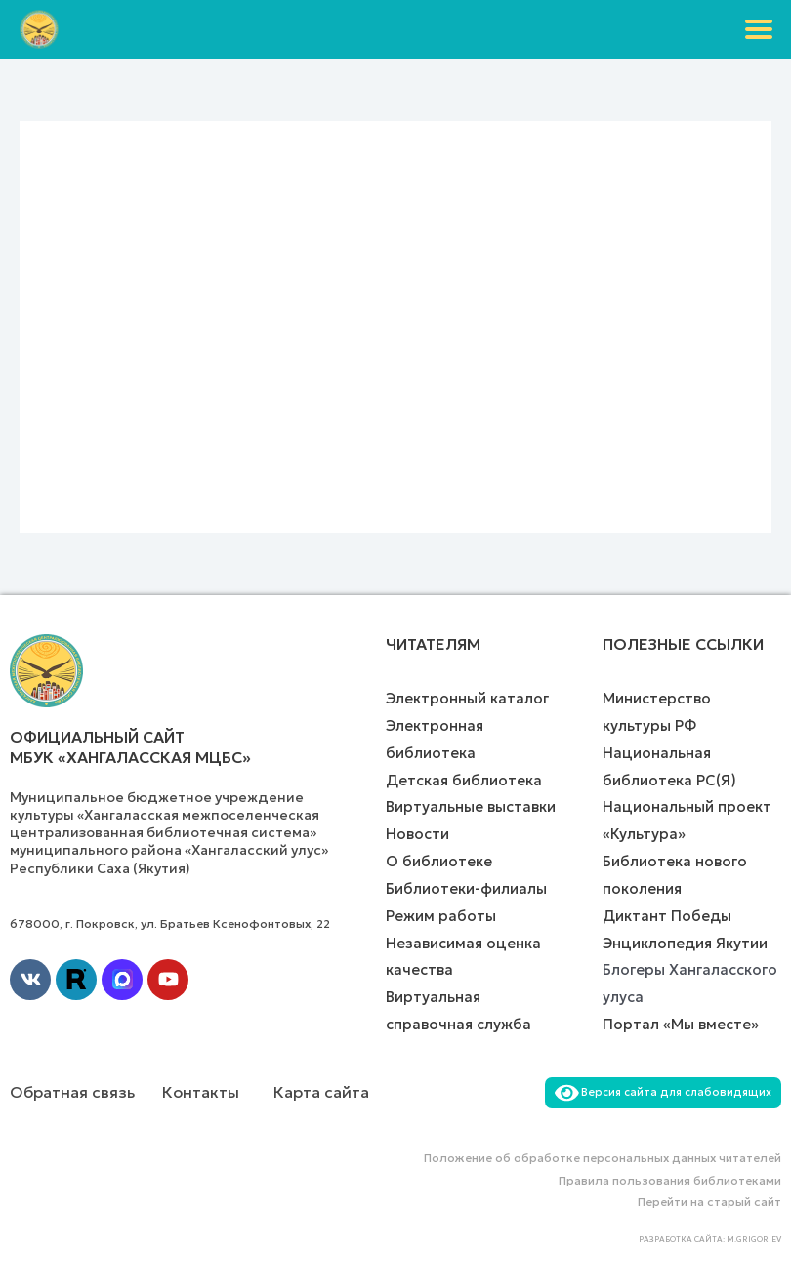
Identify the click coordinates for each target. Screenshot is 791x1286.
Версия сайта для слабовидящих (663, 1092)
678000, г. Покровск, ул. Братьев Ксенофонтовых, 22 (170, 923)
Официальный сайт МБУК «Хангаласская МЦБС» (130, 747)
